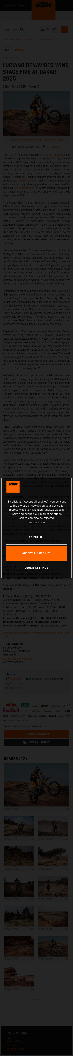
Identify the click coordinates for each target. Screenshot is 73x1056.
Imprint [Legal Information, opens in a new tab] (42, 522)
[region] (36, 528)
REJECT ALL (36, 537)
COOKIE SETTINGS (36, 567)
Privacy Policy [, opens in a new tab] (33, 522)
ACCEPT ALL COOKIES (36, 553)
